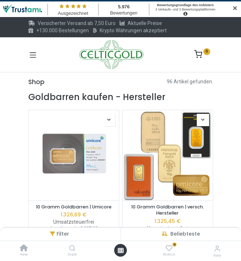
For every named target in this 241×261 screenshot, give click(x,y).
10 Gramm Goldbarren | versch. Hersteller (167, 210)
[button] (185, 233)
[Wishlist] (169, 248)
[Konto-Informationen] (217, 248)
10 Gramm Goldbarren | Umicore (74, 207)
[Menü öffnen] (121, 250)
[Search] (72, 249)
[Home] (24, 249)
